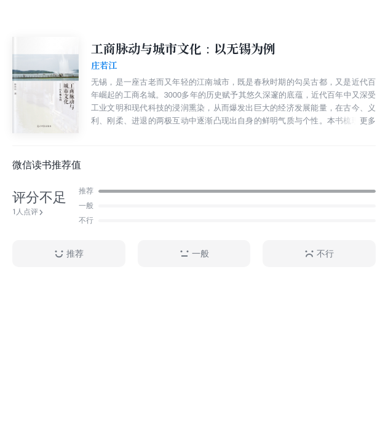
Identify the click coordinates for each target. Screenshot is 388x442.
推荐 (69, 254)
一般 (194, 254)
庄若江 (104, 65)
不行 (319, 254)
